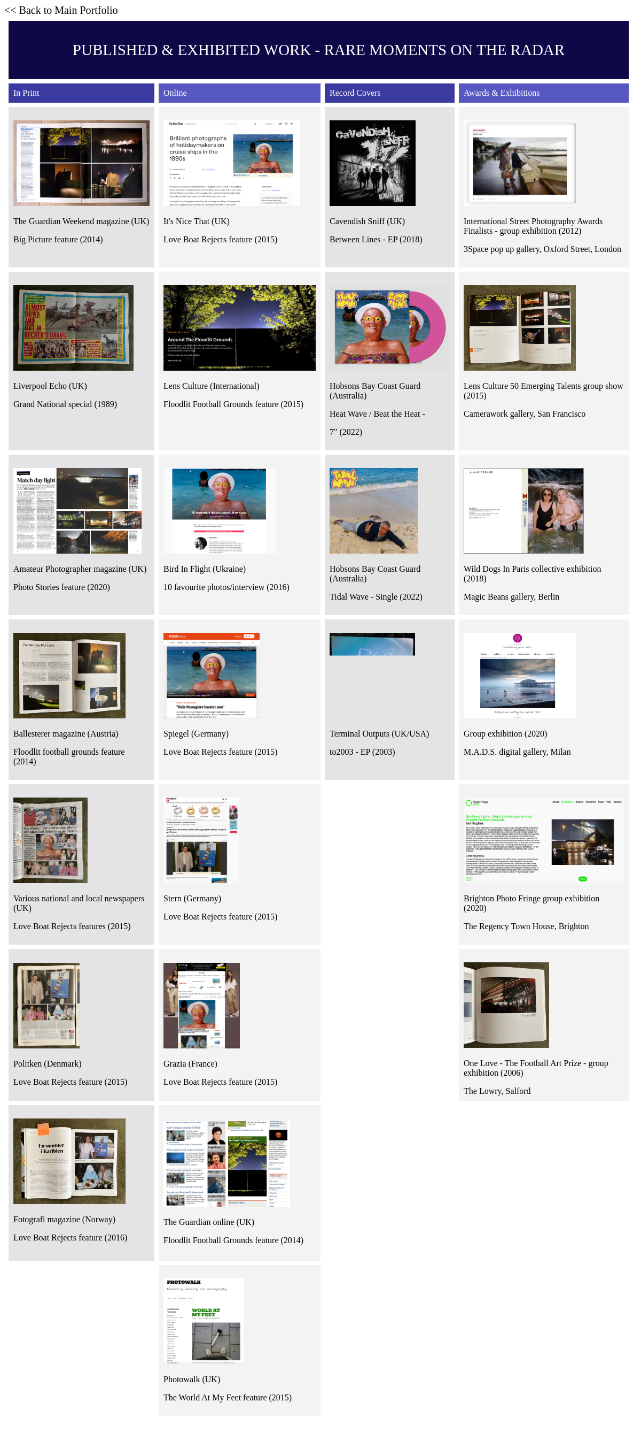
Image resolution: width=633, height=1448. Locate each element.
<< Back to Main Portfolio (61, 10)
